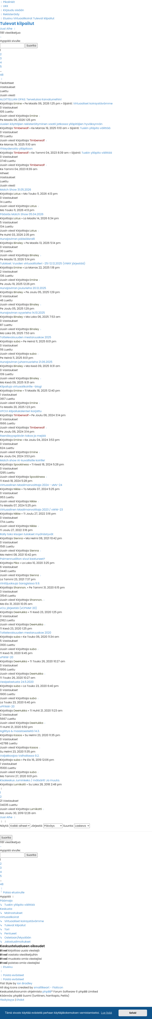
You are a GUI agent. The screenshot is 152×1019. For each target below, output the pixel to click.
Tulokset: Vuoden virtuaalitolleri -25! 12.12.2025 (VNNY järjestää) (42, 263)
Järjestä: (47, 826)
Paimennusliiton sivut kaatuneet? (22, 559)
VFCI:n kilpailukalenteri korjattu (21, 411)
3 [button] (1, 58)
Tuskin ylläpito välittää (95, 128)
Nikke (17, 489)
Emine (17, 103)
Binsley (18, 243)
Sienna (18, 538)
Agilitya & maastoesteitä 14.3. (20, 731)
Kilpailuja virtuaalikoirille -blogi (21, 386)
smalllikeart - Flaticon (48, 987)
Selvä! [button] (132, 1012)
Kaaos (17, 735)
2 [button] (1, 54)
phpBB (47, 992)
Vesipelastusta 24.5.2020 (17, 682)
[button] (0, 37)
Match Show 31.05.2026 (15, 190)
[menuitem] (4, 6)
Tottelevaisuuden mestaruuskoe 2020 (25, 633)
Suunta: (76, 826)
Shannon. (19, 587)
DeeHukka (20, 612)
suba (16, 341)
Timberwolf (21, 128)
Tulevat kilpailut (17, 23)
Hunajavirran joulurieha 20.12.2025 (23, 288)
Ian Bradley (24, 983)
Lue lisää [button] (106, 1012)
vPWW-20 (6, 657)
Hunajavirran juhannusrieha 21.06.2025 (26, 362)
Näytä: (15, 826)
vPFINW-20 (7, 706)
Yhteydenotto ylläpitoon (16, 149)
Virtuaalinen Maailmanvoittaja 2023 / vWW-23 (31, 510)
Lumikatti (19, 784)
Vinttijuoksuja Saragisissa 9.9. (20, 583)
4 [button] (1, 62)
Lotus (17, 194)
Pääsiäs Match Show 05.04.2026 (21, 214)
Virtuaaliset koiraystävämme (93, 103)
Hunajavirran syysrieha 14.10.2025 (22, 313)
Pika (16, 563)
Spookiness (21, 464)
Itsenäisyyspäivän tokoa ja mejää (23, 436)
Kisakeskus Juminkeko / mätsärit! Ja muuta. (30, 780)
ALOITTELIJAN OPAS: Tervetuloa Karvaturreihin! (31, 99)
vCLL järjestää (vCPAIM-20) (18, 608)
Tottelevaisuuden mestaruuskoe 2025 (25, 337)
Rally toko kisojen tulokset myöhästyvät (26, 534)
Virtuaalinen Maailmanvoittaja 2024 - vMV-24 (31, 485)
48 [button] (1, 75)
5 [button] (1, 67)
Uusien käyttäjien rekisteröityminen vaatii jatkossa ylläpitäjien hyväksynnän (51, 124)
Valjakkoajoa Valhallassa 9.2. (19, 756)
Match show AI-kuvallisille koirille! (22, 460)
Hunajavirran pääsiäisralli (17, 239)
